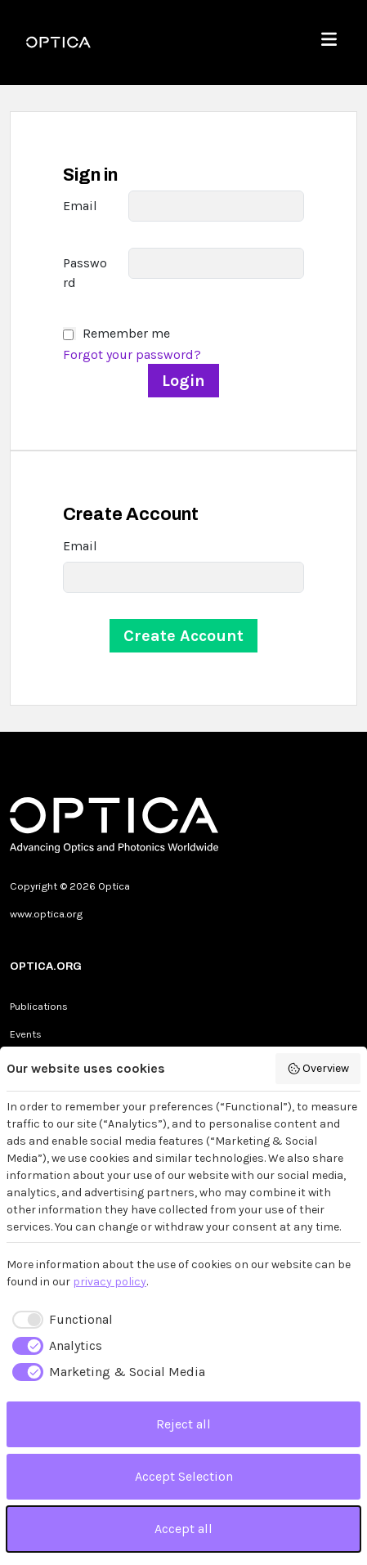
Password (85, 272)
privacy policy (109, 1282)
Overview (318, 1068)
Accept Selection (184, 1476)
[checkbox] (60, 1320)
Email (80, 205)
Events (26, 1034)
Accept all (183, 1528)
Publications (39, 1006)
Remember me (126, 333)
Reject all (183, 1424)
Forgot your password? (132, 354)
